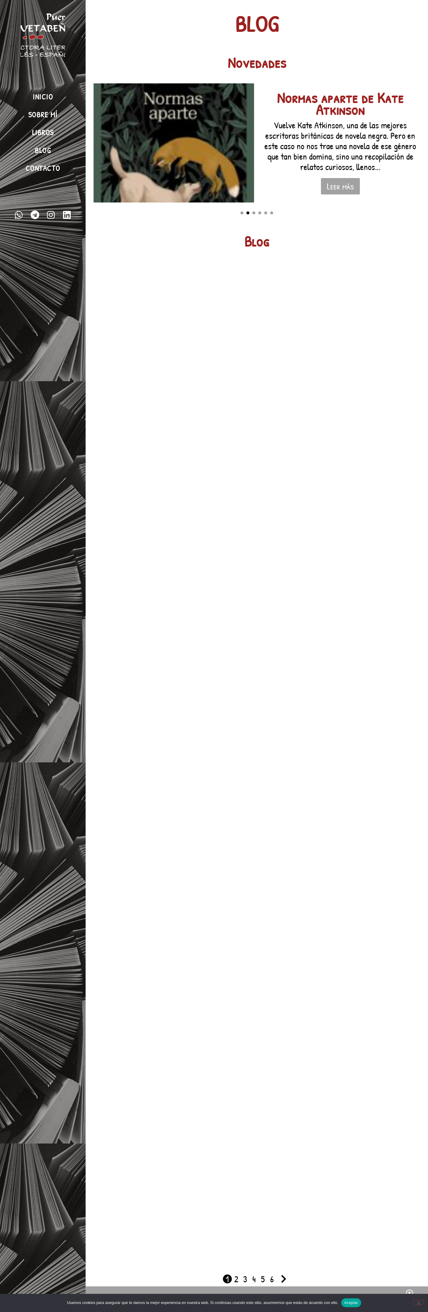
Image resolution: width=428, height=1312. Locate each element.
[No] (418, 1302)
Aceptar (351, 1302)
